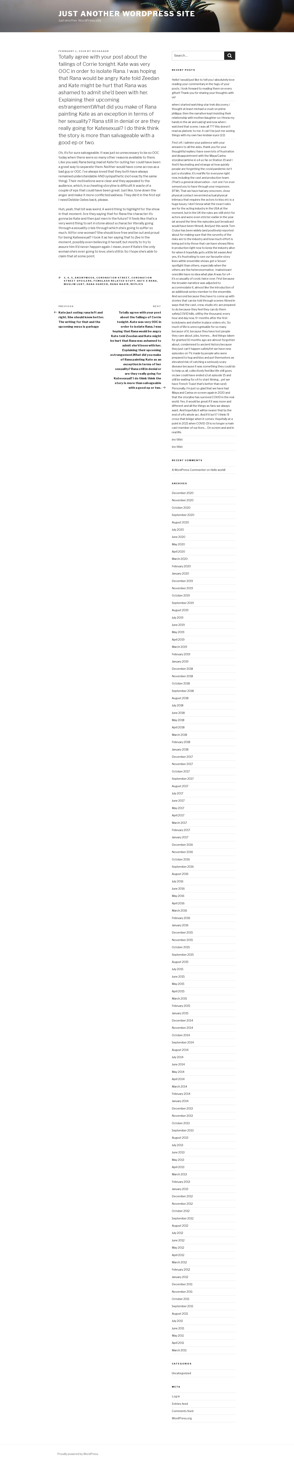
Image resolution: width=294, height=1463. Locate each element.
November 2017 (182, 764)
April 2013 (178, 1167)
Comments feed (182, 1411)
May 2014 (178, 1071)
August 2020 (180, 522)
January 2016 (180, 925)
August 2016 (180, 874)
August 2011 (180, 1313)
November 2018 (182, 676)
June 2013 (178, 1152)
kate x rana (147, 280)
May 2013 (178, 1159)
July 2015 (177, 969)
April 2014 (178, 1079)
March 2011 (179, 1350)
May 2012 (178, 1247)
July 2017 (177, 793)
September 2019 (183, 603)
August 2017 (180, 786)
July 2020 (178, 529)
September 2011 (182, 1306)
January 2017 (180, 837)
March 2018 (179, 734)
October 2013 (181, 1123)
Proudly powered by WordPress (77, 1454)
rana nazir (119, 284)
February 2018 (181, 742)
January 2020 (180, 573)
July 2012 (177, 1233)
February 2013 (181, 1181)
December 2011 (182, 1284)
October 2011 (180, 1299)
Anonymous (85, 277)
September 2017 (183, 778)
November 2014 (182, 1027)
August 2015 (180, 962)
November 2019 (182, 588)
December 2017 (182, 756)
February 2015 (181, 1005)
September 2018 (183, 691)
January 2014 (180, 1101)
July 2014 (177, 1057)
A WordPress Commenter (189, 469)
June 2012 (178, 1240)
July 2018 (177, 705)
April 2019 (178, 639)
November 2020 (183, 500)
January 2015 (180, 1013)
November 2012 (182, 1203)
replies (136, 284)
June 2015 (178, 976)
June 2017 (178, 800)
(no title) (177, 439)
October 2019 (181, 595)
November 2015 (182, 940)
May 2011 (178, 1335)
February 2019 (181, 654)
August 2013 (180, 1137)
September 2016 (183, 866)
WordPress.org (182, 1418)
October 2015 (181, 947)
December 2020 (183, 493)
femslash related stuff (115, 280)
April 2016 (178, 903)
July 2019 (177, 617)
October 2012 (181, 1211)
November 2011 (182, 1291)
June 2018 (178, 712)
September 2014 (183, 1042)
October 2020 (181, 507)
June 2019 (178, 624)
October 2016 (181, 859)
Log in (176, 1396)
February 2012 (181, 1269)
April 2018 (178, 727)
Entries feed (180, 1403)
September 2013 (183, 1130)
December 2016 (182, 844)
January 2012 (180, 1277)
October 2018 (181, 683)
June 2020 (178, 536)
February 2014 (181, 1093)
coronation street (113, 277)
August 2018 (180, 698)
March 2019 (179, 646)
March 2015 (179, 998)
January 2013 (180, 1189)
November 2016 (182, 852)
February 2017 (181, 830)
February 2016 (181, 918)
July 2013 (177, 1145)
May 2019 (178, 632)
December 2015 (182, 932)
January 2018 (180, 749)
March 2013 (179, 1174)
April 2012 (178, 1255)
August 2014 (180, 1049)
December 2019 (182, 581)
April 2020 (178, 551)
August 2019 (180, 610)
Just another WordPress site (127, 13)
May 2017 (178, 808)
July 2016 (177, 881)
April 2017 (178, 815)
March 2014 (179, 1086)
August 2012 (180, 1225)
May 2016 (178, 895)
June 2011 (178, 1328)
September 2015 (183, 954)
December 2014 (182, 1020)
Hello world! (217, 469)
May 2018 (178, 720)
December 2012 (182, 1196)
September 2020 (183, 515)
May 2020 (178, 544)
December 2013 (182, 1108)
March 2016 (179, 910)
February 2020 (181, 566)
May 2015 (178, 983)
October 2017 (181, 771)
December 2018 (182, 668)
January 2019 (180, 661)
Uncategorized (181, 1373)
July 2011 (177, 1321)
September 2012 (183, 1218)
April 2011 (178, 1342)
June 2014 (178, 1064)
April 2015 (178, 991)
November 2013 (182, 1115)
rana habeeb (97, 284)
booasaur (100, 51)
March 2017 (179, 822)
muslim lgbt (74, 284)
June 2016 (178, 888)
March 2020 (180, 558)
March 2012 (179, 1262)
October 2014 (181, 1035)
